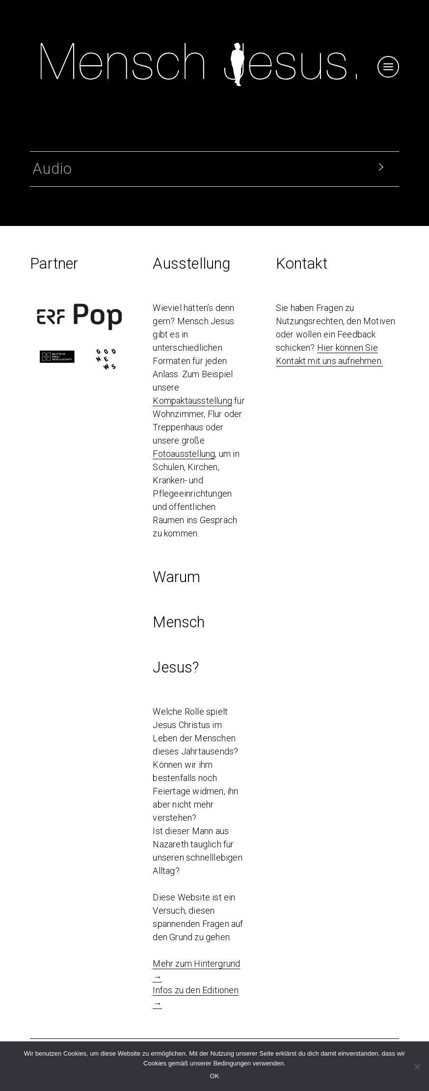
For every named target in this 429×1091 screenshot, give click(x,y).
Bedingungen (232, 1063)
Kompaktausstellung (192, 400)
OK (214, 1076)
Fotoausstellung (184, 453)
